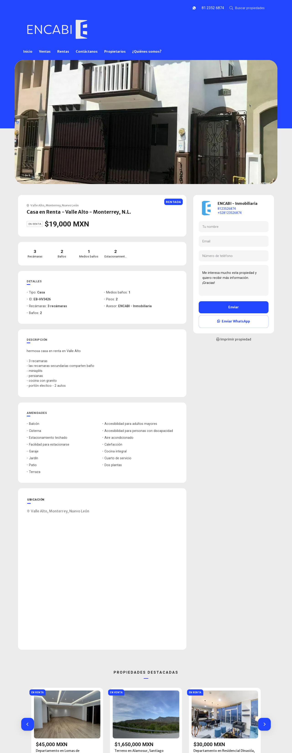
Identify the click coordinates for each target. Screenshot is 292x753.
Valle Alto (37, 205)
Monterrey (53, 205)
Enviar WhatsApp (233, 321)
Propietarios (115, 51)
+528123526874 (230, 213)
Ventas (45, 51)
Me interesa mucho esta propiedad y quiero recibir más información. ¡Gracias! (234, 280)
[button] (27, 724)
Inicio (27, 51)
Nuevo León (70, 205)
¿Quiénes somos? (147, 51)
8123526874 (227, 209)
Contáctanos (87, 51)
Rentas (63, 51)
